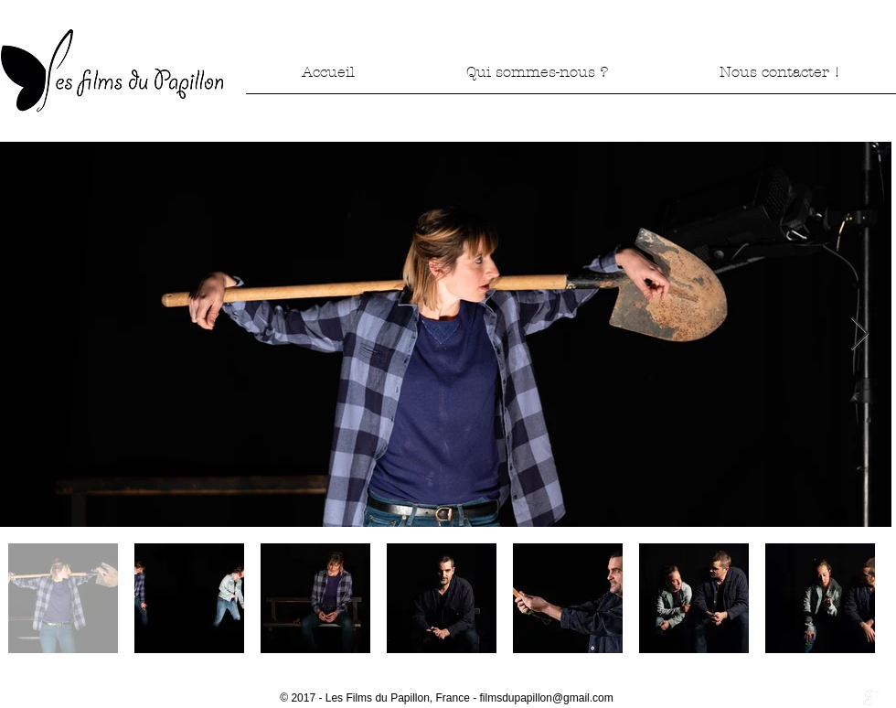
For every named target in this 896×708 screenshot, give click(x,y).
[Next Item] (859, 334)
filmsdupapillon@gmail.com (546, 698)
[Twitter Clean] (852, 698)
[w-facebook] (833, 698)
